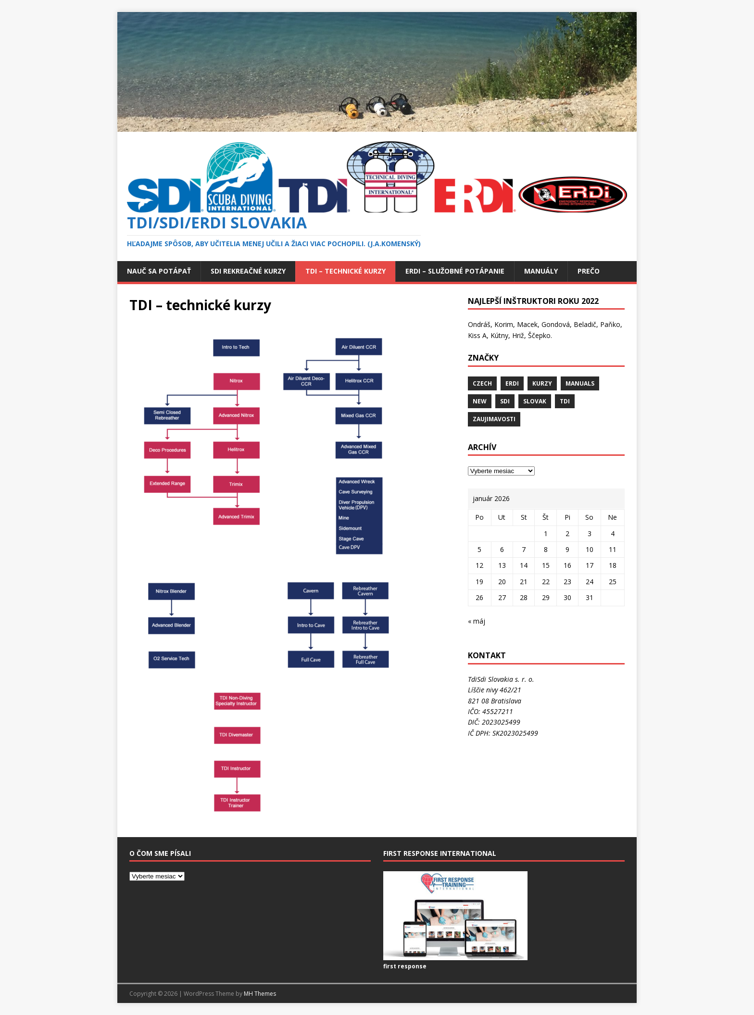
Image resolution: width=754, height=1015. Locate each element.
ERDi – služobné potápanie (454, 271)
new (480, 401)
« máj (476, 621)
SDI (505, 401)
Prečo (589, 271)
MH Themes (260, 994)
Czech (482, 383)
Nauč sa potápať (159, 271)
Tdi (565, 401)
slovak (534, 401)
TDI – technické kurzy (345, 271)
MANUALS (580, 383)
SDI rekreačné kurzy (248, 271)
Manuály (541, 271)
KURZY (542, 383)
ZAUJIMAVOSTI (494, 419)
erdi (512, 383)
